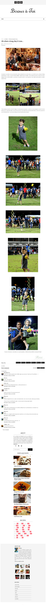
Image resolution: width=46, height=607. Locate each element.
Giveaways (26, 527)
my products (27, 531)
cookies (27, 525)
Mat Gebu (6, 372)
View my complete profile (19, 561)
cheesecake (20, 525)
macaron (26, 529)
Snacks (15, 537)
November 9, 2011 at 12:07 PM (9, 409)
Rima (5, 396)
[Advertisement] (23, 31)
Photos (15, 535)
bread (20, 523)
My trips (22, 533)
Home (2, 39)
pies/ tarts (25, 535)
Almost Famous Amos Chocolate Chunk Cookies (21, 479)
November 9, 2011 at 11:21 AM (9, 393)
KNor (18, 75)
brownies (25, 523)
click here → (15, 444)
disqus (38, 367)
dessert (15, 527)
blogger (34, 367)
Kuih (14, 529)
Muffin (15, 531)
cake (14, 525)
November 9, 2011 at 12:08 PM (9, 415)
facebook (42, 367)
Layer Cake (20, 529)
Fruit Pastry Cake (18, 516)
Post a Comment (6, 429)
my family (20, 531)
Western (20, 537)
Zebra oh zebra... (18, 466)
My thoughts (16, 533)
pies (19, 535)
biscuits (15, 523)
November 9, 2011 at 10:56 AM (9, 386)
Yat (14, 75)
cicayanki (5, 388)
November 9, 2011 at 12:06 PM (9, 402)
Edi (4, 377)
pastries (28, 533)
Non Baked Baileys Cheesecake (21, 504)
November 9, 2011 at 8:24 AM (9, 380)
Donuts (21, 527)
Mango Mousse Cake (19, 492)
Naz (27, 75)
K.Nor (5, 383)
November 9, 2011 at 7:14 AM (9, 375)
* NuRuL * (5, 424)
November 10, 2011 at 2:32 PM (9, 427)
